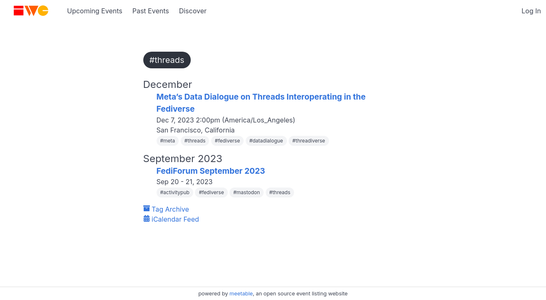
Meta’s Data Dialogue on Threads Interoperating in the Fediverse (261, 103)
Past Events (150, 11)
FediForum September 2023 (211, 171)
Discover (193, 11)
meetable (241, 293)
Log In (531, 11)
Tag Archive (166, 209)
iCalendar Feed (171, 219)
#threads (167, 60)
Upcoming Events (94, 11)
